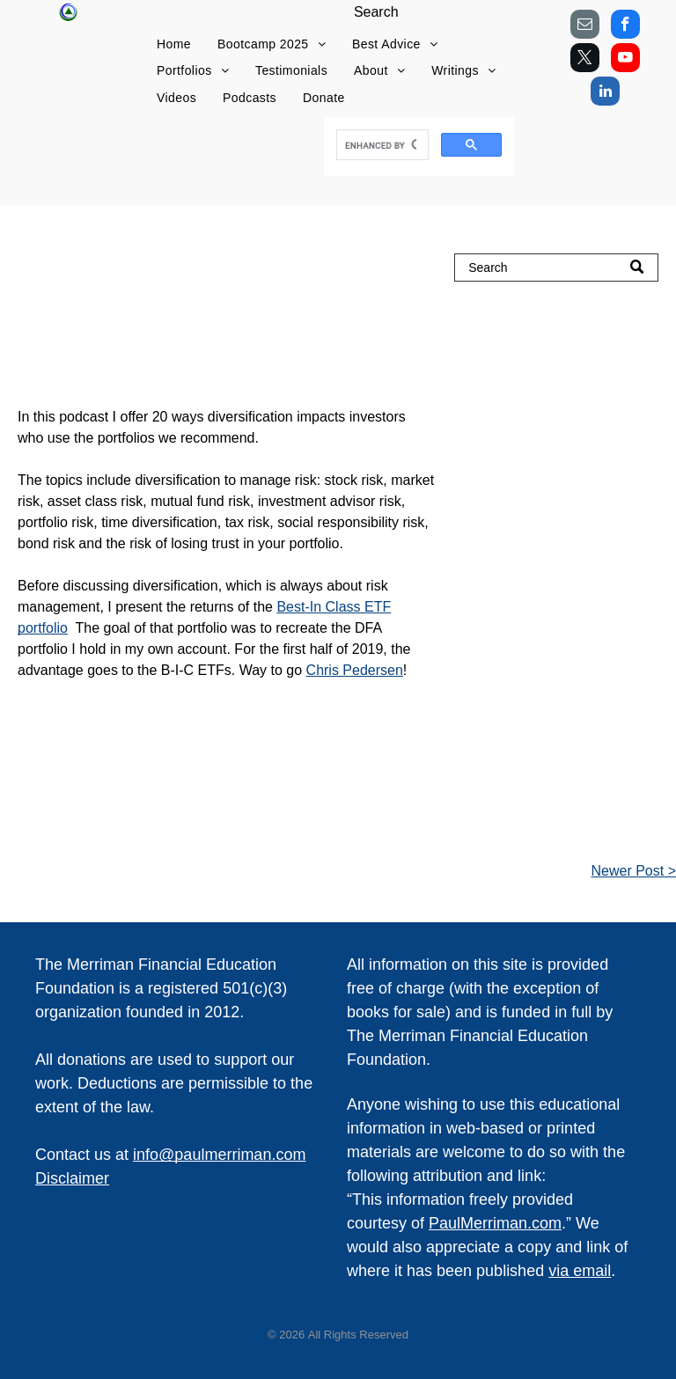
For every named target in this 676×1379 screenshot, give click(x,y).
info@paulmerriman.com (219, 1154)
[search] (381, 145)
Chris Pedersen (354, 670)
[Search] (556, 267)
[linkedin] (605, 93)
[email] (584, 26)
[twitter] (584, 60)
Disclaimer (72, 1178)
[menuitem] (173, 44)
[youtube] (625, 60)
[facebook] (625, 26)
